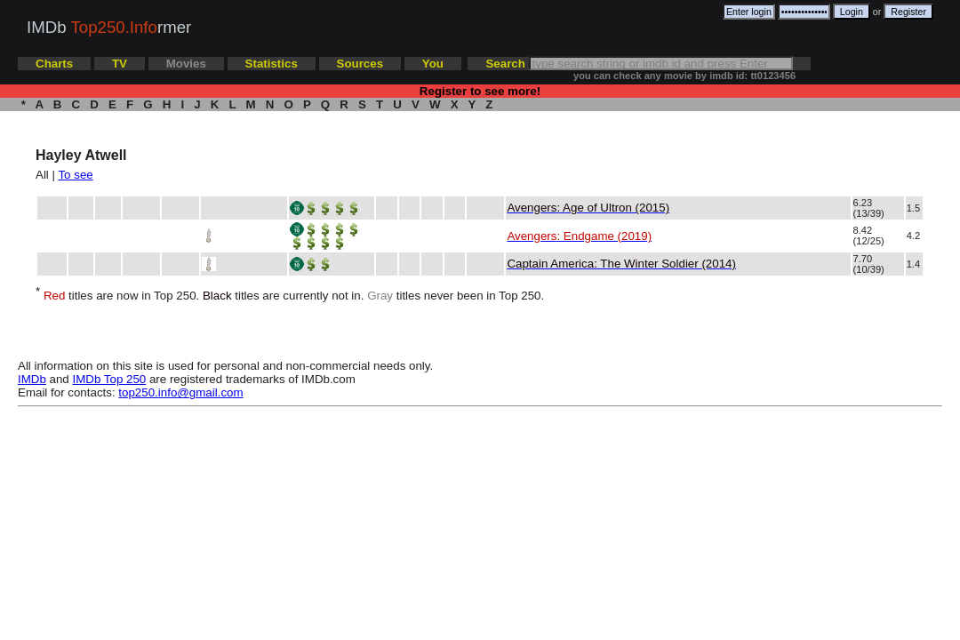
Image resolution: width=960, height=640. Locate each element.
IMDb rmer (109, 27)
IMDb (32, 379)
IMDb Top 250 (110, 379)
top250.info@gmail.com (180, 392)
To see (75, 174)
